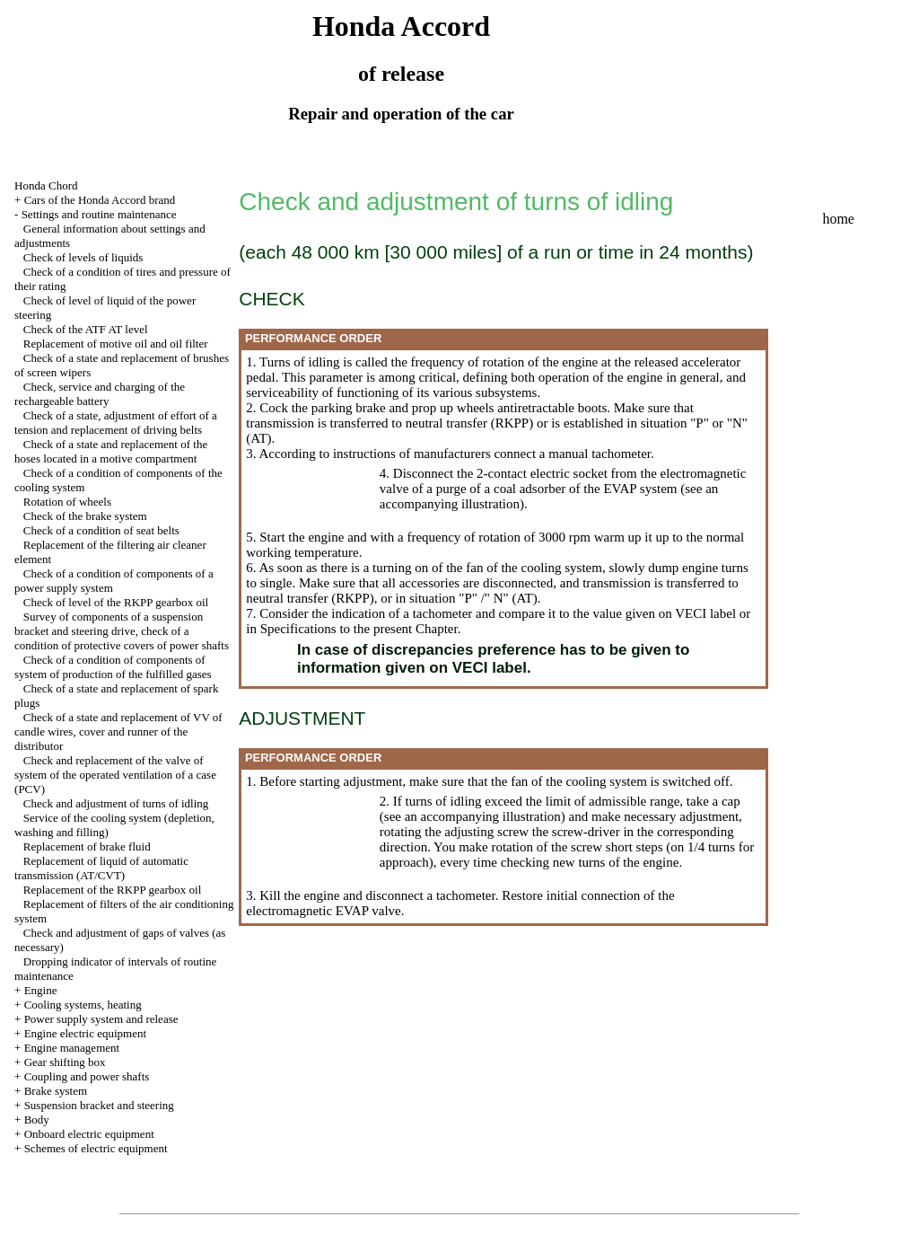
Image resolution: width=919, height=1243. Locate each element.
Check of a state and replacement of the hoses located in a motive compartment (110, 451)
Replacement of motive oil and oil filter (115, 343)
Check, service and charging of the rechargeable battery (99, 394)
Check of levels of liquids (83, 257)
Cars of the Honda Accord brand (100, 200)
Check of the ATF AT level (85, 329)
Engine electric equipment (85, 1033)
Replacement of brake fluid (87, 846)
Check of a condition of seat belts (101, 530)
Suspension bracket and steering (99, 1105)
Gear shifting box (65, 1062)
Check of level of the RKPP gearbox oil (115, 602)
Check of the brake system (85, 516)
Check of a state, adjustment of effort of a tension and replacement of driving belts (115, 422)
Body (36, 1119)
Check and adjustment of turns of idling (116, 803)
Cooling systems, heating (83, 1004)
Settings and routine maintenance (99, 214)
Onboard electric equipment (89, 1134)
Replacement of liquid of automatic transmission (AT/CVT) (101, 868)
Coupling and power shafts (87, 1076)
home (838, 218)
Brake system (55, 1091)
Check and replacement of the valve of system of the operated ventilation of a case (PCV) (115, 775)
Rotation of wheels (67, 501)
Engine (40, 990)
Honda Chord (45, 185)
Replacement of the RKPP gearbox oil (112, 889)
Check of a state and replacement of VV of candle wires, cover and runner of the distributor (118, 731)
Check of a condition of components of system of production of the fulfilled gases (113, 667)
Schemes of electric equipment (96, 1148)
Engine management (72, 1047)
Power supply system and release (101, 1019)
